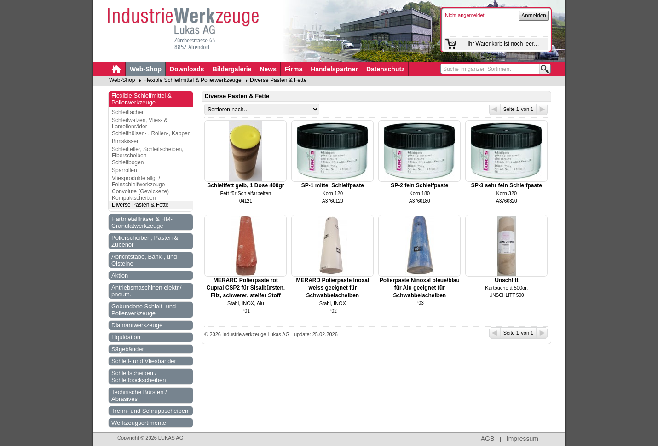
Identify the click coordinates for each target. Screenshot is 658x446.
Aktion (119, 275)
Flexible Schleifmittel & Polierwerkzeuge (193, 80)
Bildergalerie (232, 69)
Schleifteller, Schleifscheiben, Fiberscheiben (147, 152)
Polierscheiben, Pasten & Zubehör (144, 241)
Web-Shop (146, 69)
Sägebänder (127, 349)
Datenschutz (385, 69)
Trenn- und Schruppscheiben (149, 410)
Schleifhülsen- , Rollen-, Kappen (151, 133)
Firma (293, 69)
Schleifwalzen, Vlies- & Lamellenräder (139, 123)
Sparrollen (124, 170)
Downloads (187, 69)
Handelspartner (334, 69)
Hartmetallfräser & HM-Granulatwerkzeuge (142, 222)
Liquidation (125, 337)
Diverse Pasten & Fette (278, 80)
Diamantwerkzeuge (136, 325)
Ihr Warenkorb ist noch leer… (503, 44)
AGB (488, 438)
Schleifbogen (128, 162)
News (268, 69)
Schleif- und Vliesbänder (143, 361)
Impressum (522, 438)
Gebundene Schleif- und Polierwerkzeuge (143, 310)
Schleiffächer (128, 112)
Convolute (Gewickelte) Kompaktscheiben (140, 194)
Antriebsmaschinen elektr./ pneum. (146, 291)
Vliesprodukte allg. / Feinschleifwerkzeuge (138, 181)
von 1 (534, 109)
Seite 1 (504, 109)
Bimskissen (126, 141)
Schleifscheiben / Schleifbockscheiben (138, 376)
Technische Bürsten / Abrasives (139, 395)
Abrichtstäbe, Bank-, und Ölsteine (144, 260)
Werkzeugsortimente (138, 422)
